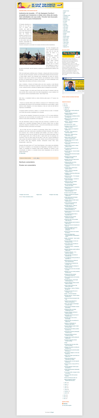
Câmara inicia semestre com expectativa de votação (70, 359)
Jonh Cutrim (65, 27)
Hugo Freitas (65, 25)
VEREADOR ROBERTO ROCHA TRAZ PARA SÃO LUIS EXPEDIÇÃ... (70, 228)
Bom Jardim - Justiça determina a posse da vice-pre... (71, 132)
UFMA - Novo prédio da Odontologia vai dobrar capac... (71, 304)
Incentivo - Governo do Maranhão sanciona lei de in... (71, 171)
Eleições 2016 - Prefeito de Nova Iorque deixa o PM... (70, 135)
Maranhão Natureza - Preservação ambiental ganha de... (71, 280)
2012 (65, 398)
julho (66, 382)
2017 (65, 104)
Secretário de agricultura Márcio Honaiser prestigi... (70, 340)
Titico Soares (65, 43)
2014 (65, 395)
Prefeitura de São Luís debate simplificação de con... (70, 310)
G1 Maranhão (22, 153)
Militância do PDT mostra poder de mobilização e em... (71, 119)
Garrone (64, 22)
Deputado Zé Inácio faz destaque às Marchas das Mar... (71, 266)
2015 (65, 105)
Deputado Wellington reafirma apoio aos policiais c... (71, 367)
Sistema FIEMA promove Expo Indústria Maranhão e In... (70, 209)
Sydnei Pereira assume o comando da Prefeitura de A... (71, 188)
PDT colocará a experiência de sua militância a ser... (71, 149)
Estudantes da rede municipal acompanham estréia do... (70, 275)
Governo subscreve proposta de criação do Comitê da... (70, 203)
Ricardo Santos (66, 36)
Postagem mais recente (24, 194)
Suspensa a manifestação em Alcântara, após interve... (70, 324)
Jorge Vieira (65, 28)
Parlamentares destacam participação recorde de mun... (71, 332)
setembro (66, 107)
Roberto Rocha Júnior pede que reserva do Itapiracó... (70, 190)
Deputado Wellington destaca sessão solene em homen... (71, 283)
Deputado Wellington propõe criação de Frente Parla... (71, 326)
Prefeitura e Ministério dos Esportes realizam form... (71, 195)
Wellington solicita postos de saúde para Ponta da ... (71, 140)
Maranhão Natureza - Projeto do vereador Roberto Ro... (70, 206)
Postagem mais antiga (53, 194)
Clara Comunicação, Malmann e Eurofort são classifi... (70, 185)
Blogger (52, 412)
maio (66, 386)
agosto (66, 108)
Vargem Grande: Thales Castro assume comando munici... (70, 138)
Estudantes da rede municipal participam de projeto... (70, 217)
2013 (65, 396)
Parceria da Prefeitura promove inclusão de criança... (70, 335)
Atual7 (64, 12)
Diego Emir (65, 18)
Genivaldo (65, 24)
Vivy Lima (65, 45)
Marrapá (65, 33)
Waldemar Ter (66, 46)
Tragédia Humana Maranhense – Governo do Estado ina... (70, 301)
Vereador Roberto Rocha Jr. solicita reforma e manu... (71, 146)
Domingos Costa (66, 19)
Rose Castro (65, 39)
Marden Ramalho (66, 31)
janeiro (66, 392)
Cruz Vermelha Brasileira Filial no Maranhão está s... (70, 214)
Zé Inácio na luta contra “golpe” (70, 192)
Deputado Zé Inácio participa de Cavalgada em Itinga (70, 157)
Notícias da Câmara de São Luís (70, 377)
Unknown (65, 403)
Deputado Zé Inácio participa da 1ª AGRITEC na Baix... (71, 127)
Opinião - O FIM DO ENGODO (70, 293)
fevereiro (66, 391)
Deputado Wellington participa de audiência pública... (70, 313)
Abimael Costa (66, 10)
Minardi (64, 34)
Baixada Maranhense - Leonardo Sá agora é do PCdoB (71, 179)
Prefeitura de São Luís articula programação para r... (70, 163)
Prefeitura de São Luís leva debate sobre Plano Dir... (71, 220)
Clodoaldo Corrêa (66, 15)
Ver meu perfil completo (66, 405)
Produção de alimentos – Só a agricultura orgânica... (70, 253)
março (66, 389)
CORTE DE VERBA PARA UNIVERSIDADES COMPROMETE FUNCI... (71, 235)
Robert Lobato (66, 37)
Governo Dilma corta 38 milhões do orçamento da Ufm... (71, 244)
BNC (64, 13)
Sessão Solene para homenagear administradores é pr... (71, 198)
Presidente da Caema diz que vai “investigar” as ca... (70, 291)
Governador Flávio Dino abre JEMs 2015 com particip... (71, 345)
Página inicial (39, 194)
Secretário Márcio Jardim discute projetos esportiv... (70, 168)
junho (66, 384)
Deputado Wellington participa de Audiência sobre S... (70, 114)
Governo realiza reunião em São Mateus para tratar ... (70, 286)
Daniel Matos (65, 16)
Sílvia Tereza (65, 40)
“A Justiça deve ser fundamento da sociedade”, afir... (71, 264)
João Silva (65, 30)
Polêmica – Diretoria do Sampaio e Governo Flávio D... (71, 122)
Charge (65, 342)
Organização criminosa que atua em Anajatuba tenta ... (71, 315)
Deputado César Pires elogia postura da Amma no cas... (71, 160)
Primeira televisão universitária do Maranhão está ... (71, 255)
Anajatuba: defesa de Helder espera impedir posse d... (71, 200)
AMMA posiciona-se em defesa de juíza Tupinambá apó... (71, 261)
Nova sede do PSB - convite (69, 124)
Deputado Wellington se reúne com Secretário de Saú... (71, 241)
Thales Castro (66, 42)
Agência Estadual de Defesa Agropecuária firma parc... (70, 380)
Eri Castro (65, 21)
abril (65, 387)
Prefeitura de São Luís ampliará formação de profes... (70, 182)
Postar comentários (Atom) (28, 196)
